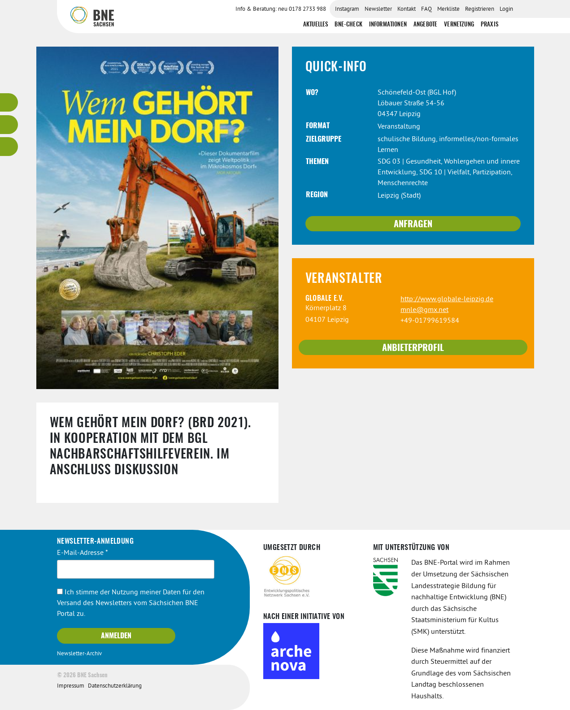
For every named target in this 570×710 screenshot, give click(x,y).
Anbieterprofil (413, 348)
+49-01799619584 (429, 320)
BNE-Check (348, 25)
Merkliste (448, 9)
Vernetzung (459, 25)
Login (506, 9)
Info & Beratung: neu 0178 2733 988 (280, 9)
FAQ (426, 9)
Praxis (489, 25)
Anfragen (413, 224)
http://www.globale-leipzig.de (446, 299)
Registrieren (479, 9)
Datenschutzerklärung (115, 686)
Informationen (388, 25)
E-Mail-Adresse (82, 553)
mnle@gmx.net (424, 310)
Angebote (425, 25)
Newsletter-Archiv (79, 654)
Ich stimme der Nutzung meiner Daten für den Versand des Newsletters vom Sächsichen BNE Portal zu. (131, 603)
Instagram (347, 9)
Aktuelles (315, 25)
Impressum (70, 686)
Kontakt (406, 9)
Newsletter (378, 9)
